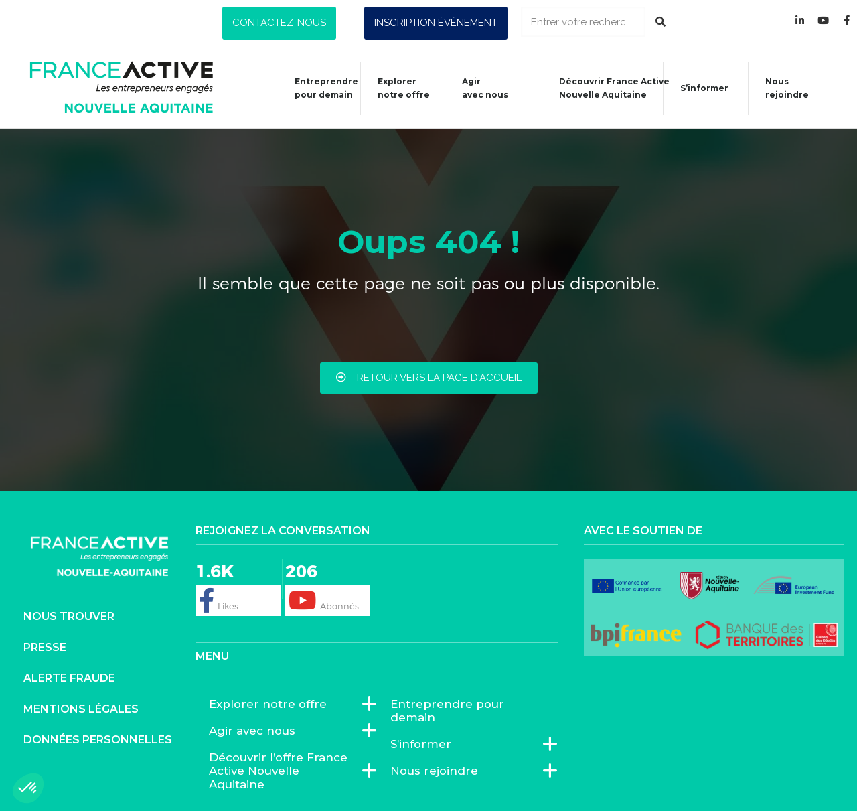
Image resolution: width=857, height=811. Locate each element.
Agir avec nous (255, 730)
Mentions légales (81, 709)
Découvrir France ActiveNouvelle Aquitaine (608, 88)
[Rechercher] (660, 22)
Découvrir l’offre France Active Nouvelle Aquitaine (286, 771)
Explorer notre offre (397, 88)
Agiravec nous (478, 88)
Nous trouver (68, 616)
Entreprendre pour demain (319, 88)
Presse (44, 647)
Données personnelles (97, 739)
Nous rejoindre (780, 88)
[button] (279, 23)
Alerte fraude (69, 678)
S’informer (697, 90)
